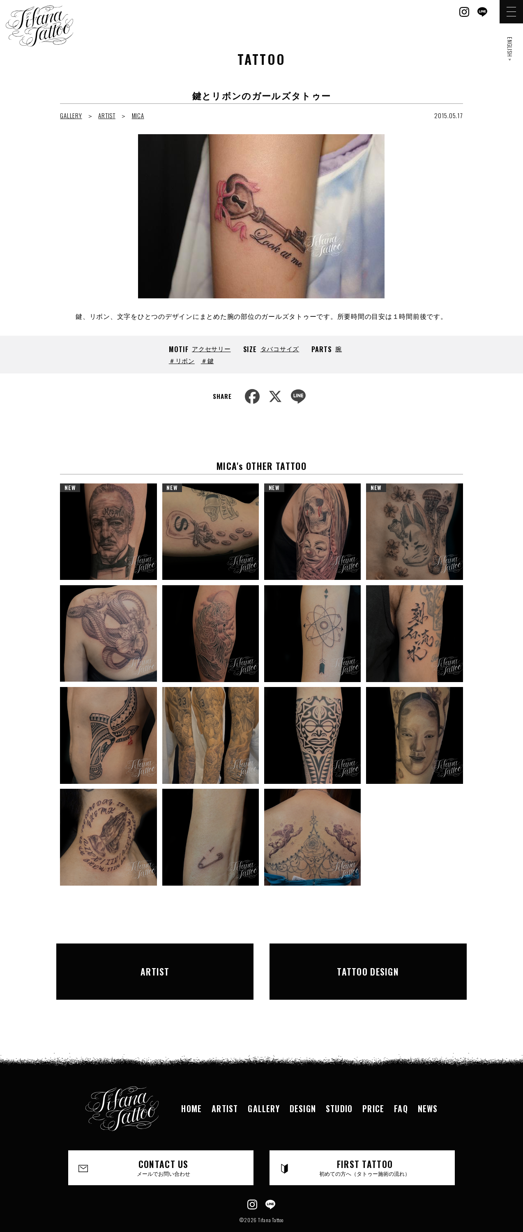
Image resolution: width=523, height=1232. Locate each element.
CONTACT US (163, 1145)
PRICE (373, 1085)
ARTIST (106, 115)
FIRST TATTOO (365, 1145)
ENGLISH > (510, 49)
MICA (138, 115)
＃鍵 (207, 360)
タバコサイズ (280, 348)
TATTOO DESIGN (368, 960)
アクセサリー (211, 348)
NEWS (428, 1085)
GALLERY (71, 115)
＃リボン (182, 360)
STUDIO (339, 1085)
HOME (191, 1085)
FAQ (401, 1085)
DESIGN (303, 1085)
